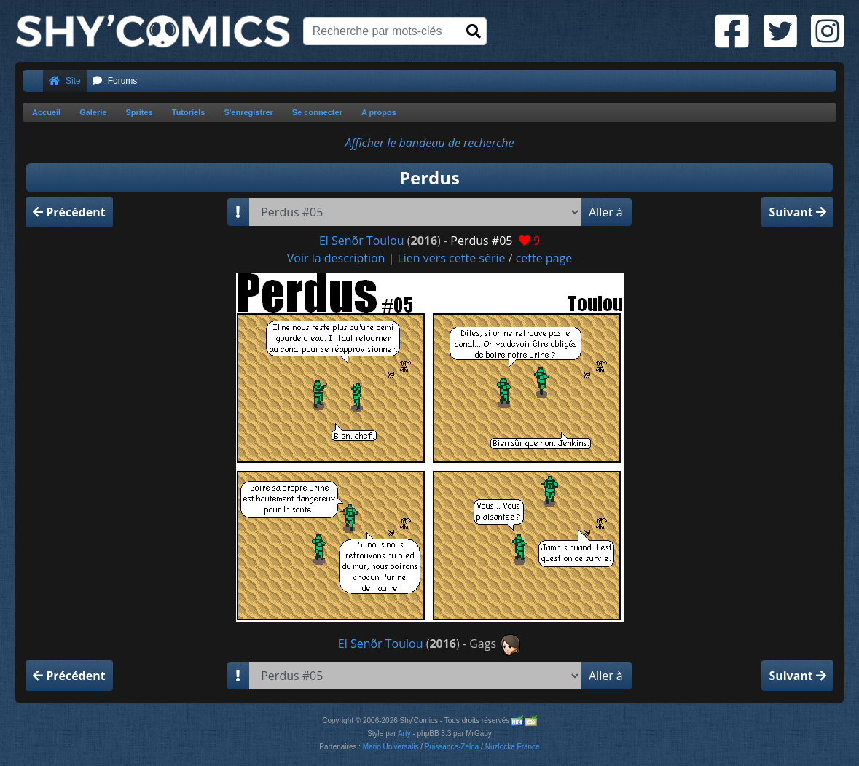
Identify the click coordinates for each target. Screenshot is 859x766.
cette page (544, 258)
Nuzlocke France (512, 747)
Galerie (92, 112)
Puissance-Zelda (452, 747)
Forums (115, 81)
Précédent (69, 212)
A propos (378, 112)
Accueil (46, 112)
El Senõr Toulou (361, 240)
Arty (404, 734)
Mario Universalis (391, 747)
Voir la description (336, 258)
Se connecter (317, 112)
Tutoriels (188, 112)
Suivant (797, 212)
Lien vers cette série (451, 258)
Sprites (138, 112)
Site (65, 81)
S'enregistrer (248, 112)
